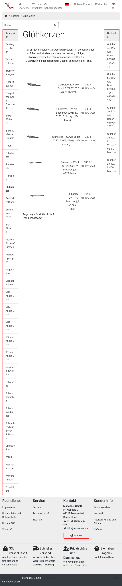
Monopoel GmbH (31, 577)
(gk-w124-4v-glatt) (74, 205)
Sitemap (37, 519)
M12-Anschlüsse (10, 296)
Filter (8, 145)
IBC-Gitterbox (10, 228)
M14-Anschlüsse (10, 311)
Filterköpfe (10, 166)
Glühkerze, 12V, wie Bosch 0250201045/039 (111, 55)
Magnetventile (10, 282)
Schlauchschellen (10, 397)
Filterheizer (10, 155)
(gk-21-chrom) (68, 92)
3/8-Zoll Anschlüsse (10, 356)
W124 (9, 457)
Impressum (8, 507)
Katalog (15, 16)
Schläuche (10, 384)
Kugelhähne (10, 271)
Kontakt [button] (76, 535)
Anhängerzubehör (10, 48)
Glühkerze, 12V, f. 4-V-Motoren (72, 198)
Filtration (10, 177)
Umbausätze (10, 447)
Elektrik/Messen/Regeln (10, 134)
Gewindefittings (10, 200)
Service (37, 507)
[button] (68, 4)
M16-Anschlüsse (10, 326)
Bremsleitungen (10, 72)
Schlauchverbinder (10, 412)
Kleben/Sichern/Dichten (10, 243)
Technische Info (41, 513)
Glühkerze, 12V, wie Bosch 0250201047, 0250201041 (67, 113)
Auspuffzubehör (10, 61)
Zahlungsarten (102, 507)
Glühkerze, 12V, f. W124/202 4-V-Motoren (70, 166)
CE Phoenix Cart (11, 581)
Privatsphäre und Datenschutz (11, 515)
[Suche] (27, 25)
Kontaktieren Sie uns (105, 557)
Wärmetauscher (10, 466)
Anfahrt (98, 529)
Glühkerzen (29, 16)
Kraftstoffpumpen (10, 258)
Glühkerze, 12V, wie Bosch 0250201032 (111, 117)
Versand (98, 513)
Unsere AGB (8, 523)
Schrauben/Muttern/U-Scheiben (10, 431)
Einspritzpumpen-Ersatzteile (10, 101)
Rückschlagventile (10, 371)
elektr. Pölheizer (10, 119)
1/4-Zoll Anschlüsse (10, 341)
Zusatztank (10, 489)
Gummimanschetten (10, 213)
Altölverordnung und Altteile (105, 521)
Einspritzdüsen (10, 84)
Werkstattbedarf (10, 477)
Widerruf (7, 529)
